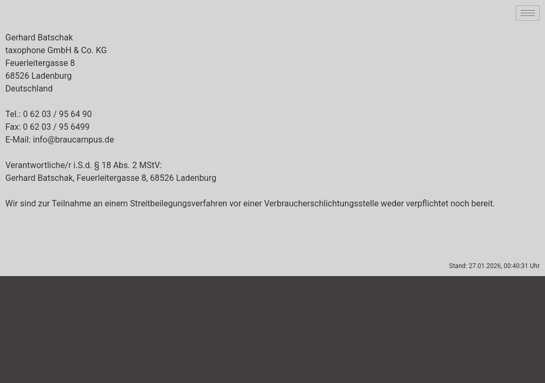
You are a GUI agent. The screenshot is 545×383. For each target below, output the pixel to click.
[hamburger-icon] (528, 13)
